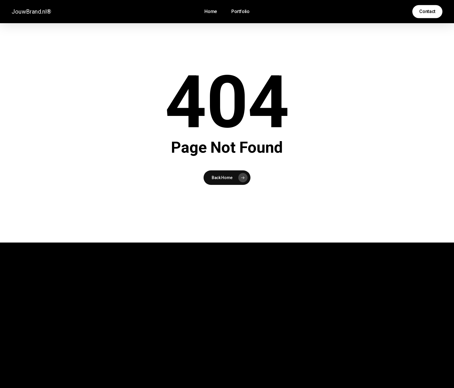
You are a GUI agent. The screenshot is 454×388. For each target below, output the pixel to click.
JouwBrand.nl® (32, 11)
